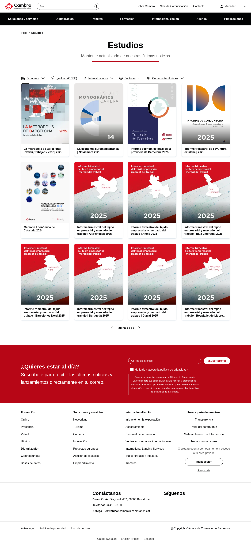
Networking (80, 419)
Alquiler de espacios (86, 455)
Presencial (27, 426)
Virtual (25, 434)
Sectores (130, 78)
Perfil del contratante (204, 426)
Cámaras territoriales (165, 78)
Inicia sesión (204, 461)
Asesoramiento (135, 426)
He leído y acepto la (161, 370)
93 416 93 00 (114, 505)
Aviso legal (27, 528)
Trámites (131, 463)
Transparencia (204, 419)
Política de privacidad (53, 528)
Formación (28, 412)
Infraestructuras (98, 78)
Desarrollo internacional (140, 434)
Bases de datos (31, 463)
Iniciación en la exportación (143, 419)
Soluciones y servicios (88, 412)
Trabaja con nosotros (204, 441)
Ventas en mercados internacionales (148, 441)
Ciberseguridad (30, 455)
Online (25, 419)
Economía (33, 78)
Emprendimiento (83, 463)
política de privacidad (173, 369)
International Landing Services (145, 448)
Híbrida (25, 441)
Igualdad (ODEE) (64, 78)
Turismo (78, 426)
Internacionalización (139, 412)
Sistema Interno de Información (204, 434)
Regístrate (203, 470)
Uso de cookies (80, 528)
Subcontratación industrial (142, 455)
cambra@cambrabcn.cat (134, 511)
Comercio (79, 434)
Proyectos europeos (85, 448)
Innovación (80, 441)
